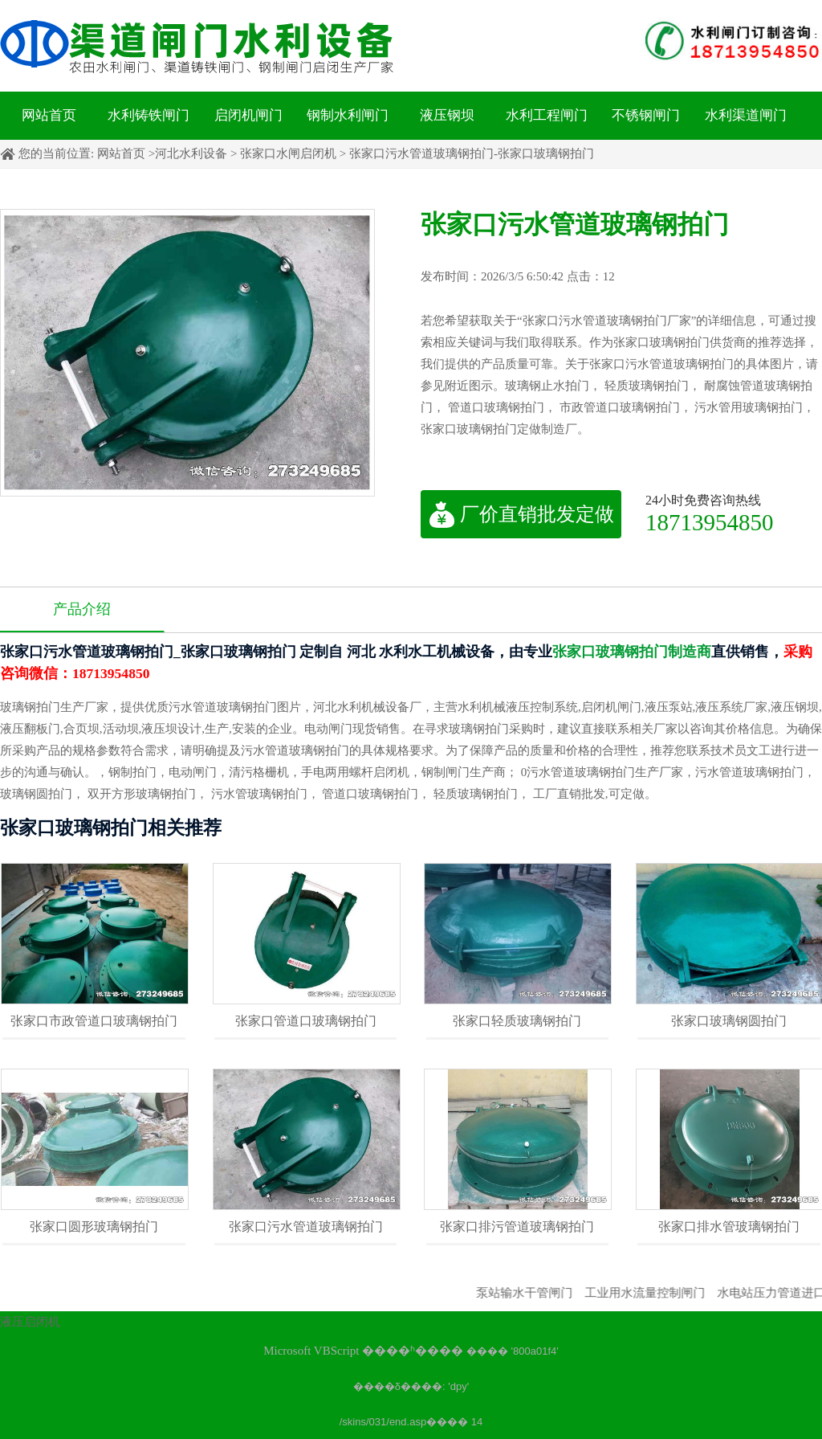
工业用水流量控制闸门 (660, 1292)
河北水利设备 (191, 153)
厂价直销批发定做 (521, 514)
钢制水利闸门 (348, 115)
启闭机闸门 (248, 115)
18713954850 (709, 521)
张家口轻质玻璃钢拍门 (517, 1021)
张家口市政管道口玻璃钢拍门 (93, 1021)
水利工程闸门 (547, 115)
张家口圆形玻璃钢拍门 (94, 1226)
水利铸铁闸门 (148, 115)
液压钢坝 (447, 115)
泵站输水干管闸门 (539, 1292)
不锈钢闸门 (646, 115)
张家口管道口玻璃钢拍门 (305, 1021)
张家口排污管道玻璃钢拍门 (517, 1226)
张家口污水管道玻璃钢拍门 (306, 1226)
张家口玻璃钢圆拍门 (729, 1021)
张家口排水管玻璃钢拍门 (729, 1226)
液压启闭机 (30, 1321)
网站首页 (49, 115)
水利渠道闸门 (746, 115)
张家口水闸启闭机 (288, 153)
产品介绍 (82, 609)
